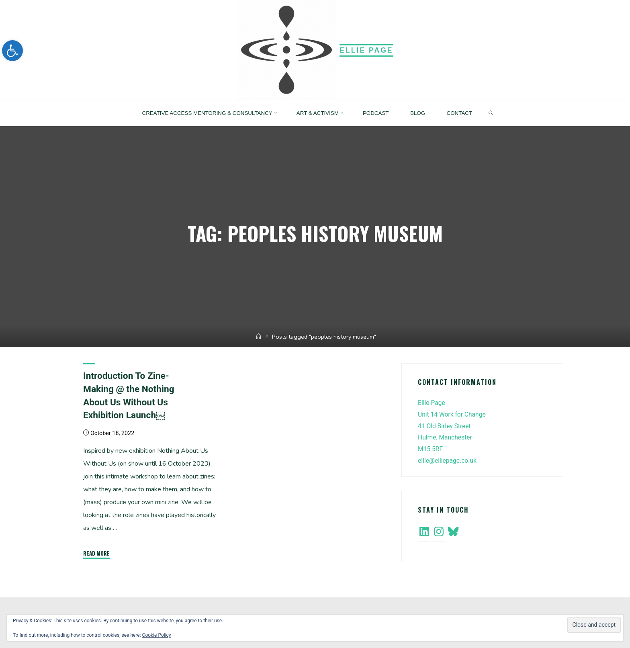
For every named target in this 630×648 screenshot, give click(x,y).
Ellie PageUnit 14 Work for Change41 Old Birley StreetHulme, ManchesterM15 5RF (452, 426)
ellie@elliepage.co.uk (448, 460)
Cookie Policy (156, 635)
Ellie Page (366, 50)
